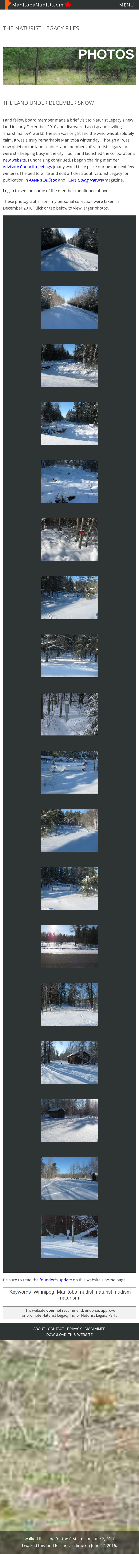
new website (14, 160)
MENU (126, 5)
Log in (8, 190)
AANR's (43, 180)
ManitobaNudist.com (38, 5)
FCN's (85, 180)
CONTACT (56, 1329)
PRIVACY (74, 1329)
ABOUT (39, 1329)
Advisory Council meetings (27, 166)
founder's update (56, 1280)
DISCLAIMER (95, 1329)
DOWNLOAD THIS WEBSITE (69, 1335)
